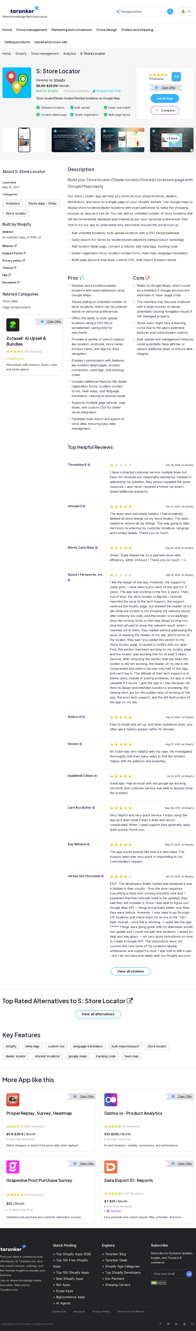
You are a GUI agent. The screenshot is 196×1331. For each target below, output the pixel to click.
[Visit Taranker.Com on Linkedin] (176, 1324)
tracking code (106, 1056)
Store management (31, 29)
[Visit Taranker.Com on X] (168, 1324)
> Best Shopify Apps (68, 1279)
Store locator (16, 213)
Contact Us (59, 1311)
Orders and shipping (137, 29)
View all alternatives (98, 1014)
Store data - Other (43, 203)
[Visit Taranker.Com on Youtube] (184, 1324)
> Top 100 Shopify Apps (71, 1272)
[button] (186, 11)
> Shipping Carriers (116, 1285)
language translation (88, 1046)
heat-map (131, 1056)
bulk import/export (125, 1046)
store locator (157, 1046)
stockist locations (47, 1056)
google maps (78, 1056)
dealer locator (16, 1056)
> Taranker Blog (114, 1254)
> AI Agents (61, 1303)
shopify (11, 1046)
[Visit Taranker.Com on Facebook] (160, 1324)
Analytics (69, 53)
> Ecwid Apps (63, 1291)
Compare (165, 110)
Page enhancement (16, 307)
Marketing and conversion (71, 29)
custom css (56, 1046)
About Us (79, 1311)
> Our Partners (113, 1279)
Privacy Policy (101, 1311)
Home (7, 29)
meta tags (32, 1046)
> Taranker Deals (114, 1260)
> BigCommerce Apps (69, 1297)
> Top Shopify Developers (121, 1272)
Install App (165, 98)
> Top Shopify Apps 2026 (72, 1254)
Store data (10, 301)
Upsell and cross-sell (50, 42)
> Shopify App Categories (121, 1266)
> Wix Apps (61, 1285)
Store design (106, 29)
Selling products (17, 42)
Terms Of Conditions (131, 1311)
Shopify (21, 53)
